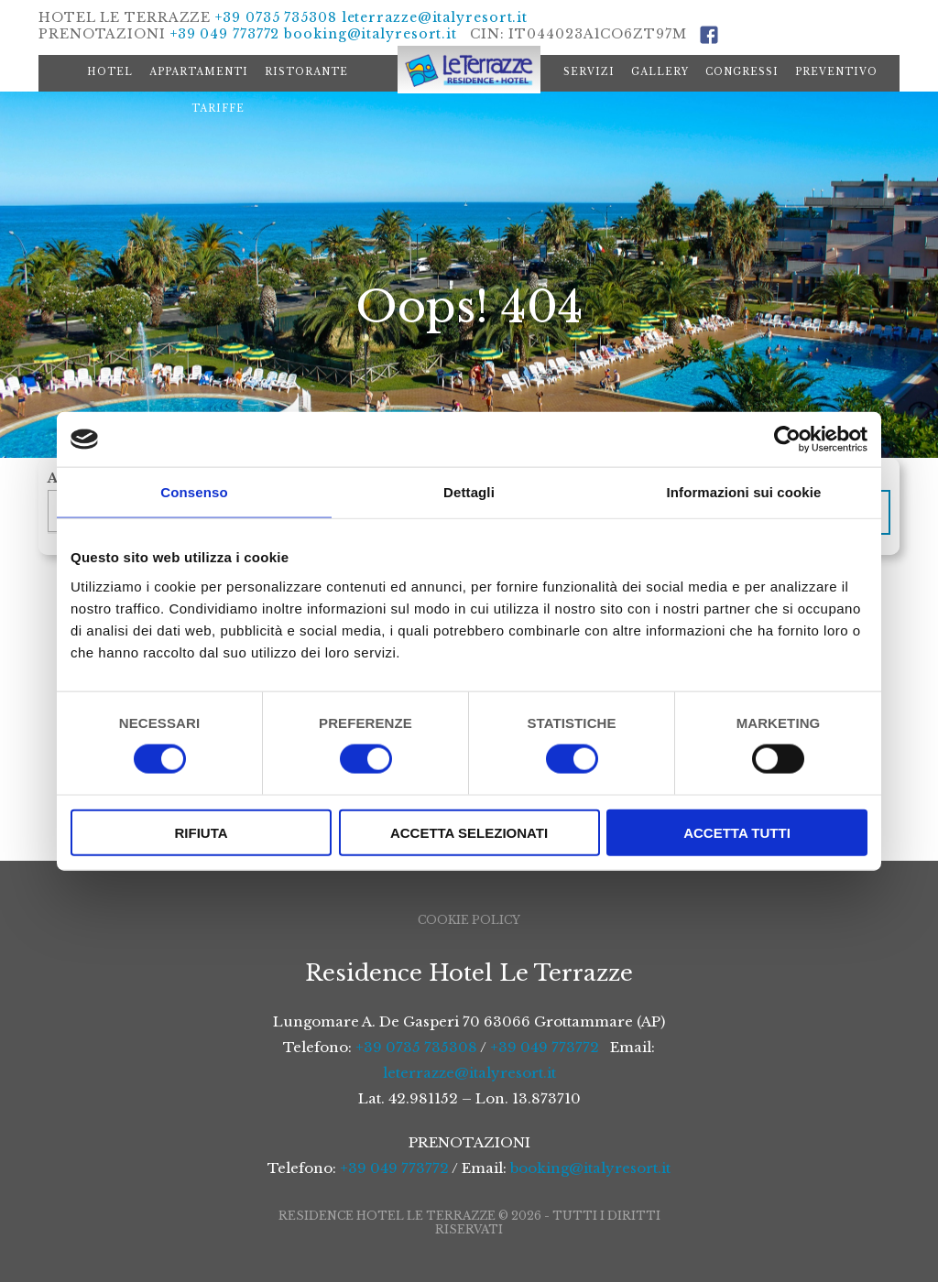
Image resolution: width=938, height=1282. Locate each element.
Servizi (589, 72)
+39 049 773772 (225, 34)
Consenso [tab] (193, 492)
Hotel (110, 72)
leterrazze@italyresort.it (435, 17)
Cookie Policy (469, 920)
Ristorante (306, 72)
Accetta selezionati (469, 832)
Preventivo (836, 72)
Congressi (742, 72)
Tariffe (218, 108)
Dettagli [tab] (469, 492)
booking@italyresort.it (370, 34)
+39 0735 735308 (276, 17)
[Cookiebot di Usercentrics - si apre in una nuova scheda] (787, 439)
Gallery (660, 72)
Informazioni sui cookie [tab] (744, 492)
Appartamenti (198, 72)
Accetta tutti (737, 832)
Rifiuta (200, 832)
